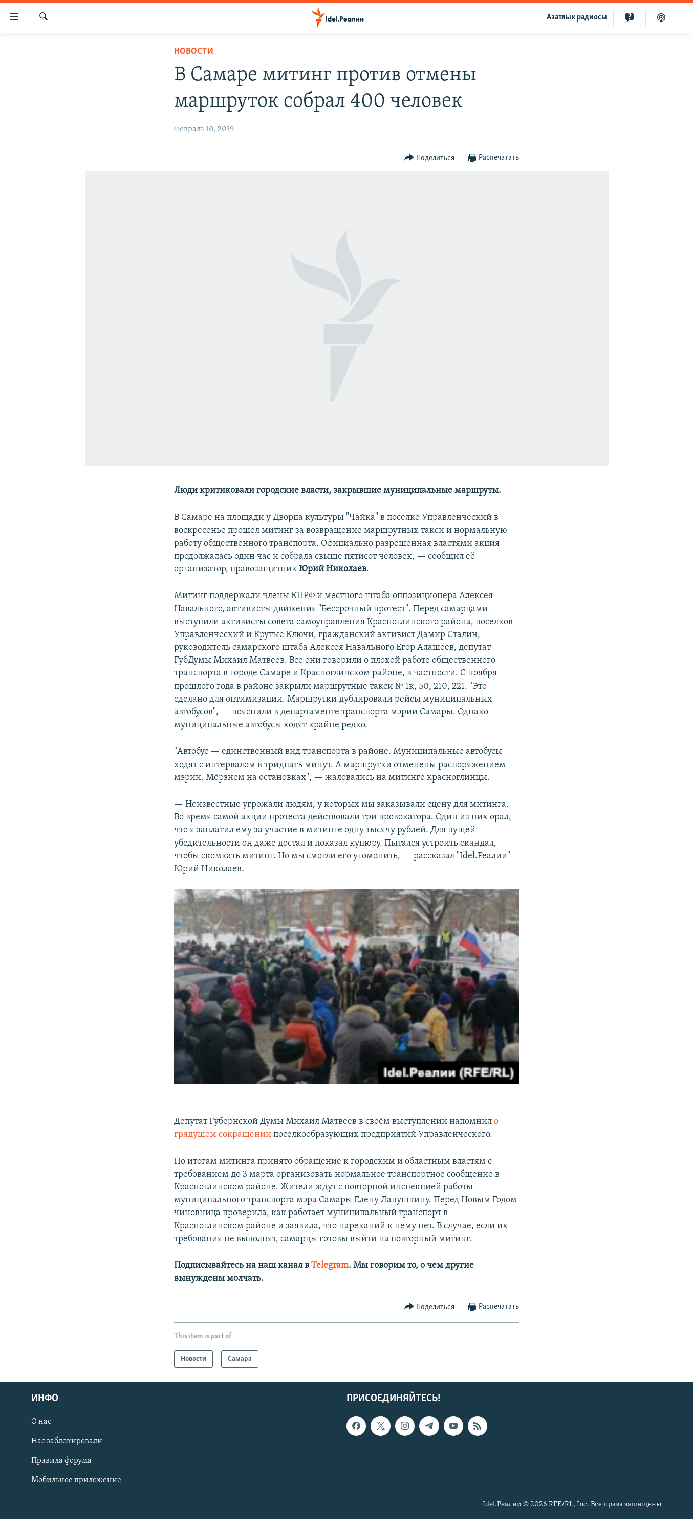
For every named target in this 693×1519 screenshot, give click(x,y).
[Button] (429, 158)
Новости (193, 51)
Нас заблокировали (66, 1442)
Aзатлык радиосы (577, 17)
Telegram (330, 1265)
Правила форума (61, 1461)
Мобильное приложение (76, 1480)
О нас (41, 1422)
